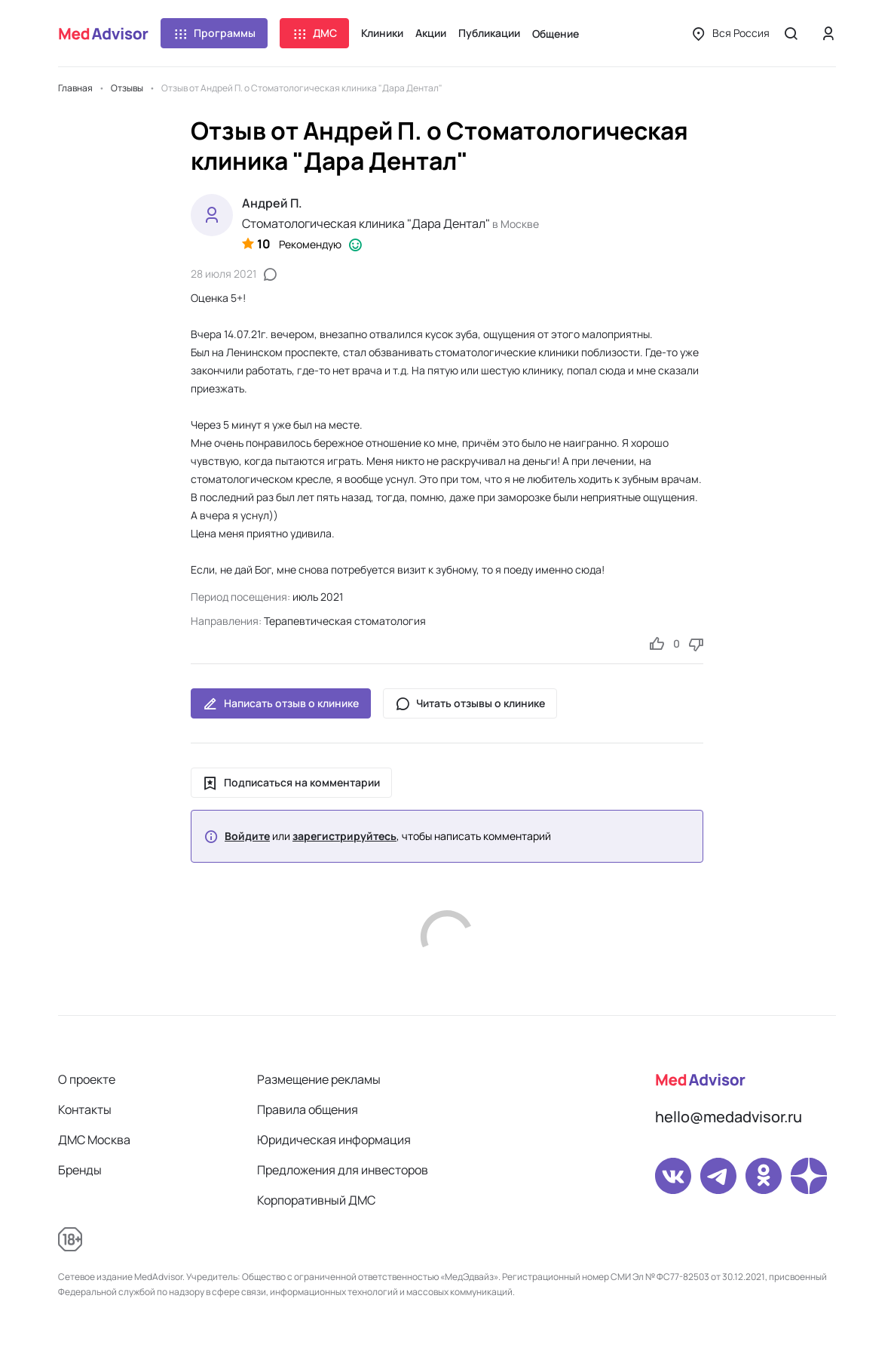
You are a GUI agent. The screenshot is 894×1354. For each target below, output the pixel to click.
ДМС (314, 33)
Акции (430, 33)
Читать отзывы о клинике (470, 703)
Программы (214, 33)
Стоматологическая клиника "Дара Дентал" (366, 223)
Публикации (489, 33)
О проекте (86, 1079)
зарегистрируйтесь (344, 836)
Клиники (382, 33)
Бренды (80, 1170)
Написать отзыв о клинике (281, 703)
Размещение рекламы (319, 1079)
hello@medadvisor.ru (728, 1116)
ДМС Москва (94, 1139)
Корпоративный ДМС (316, 1200)
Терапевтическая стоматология (345, 621)
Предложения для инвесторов (342, 1170)
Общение (555, 33)
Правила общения (307, 1109)
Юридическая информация (334, 1139)
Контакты (85, 1109)
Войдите (247, 836)
